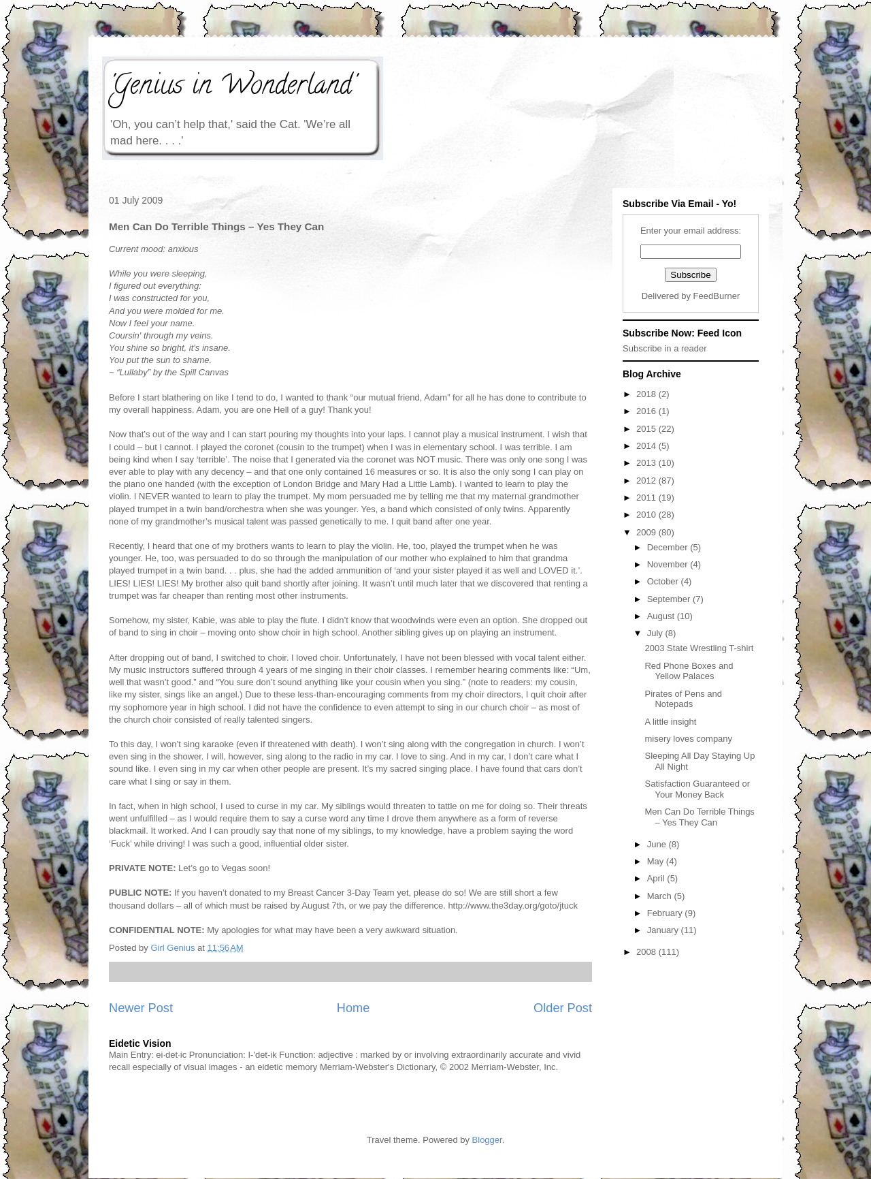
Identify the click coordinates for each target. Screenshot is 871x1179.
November (669, 564)
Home (353, 1008)
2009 (647, 532)
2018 (647, 394)
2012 (647, 480)
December (669, 547)
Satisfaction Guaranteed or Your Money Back (697, 789)
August (662, 616)
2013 (647, 463)
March (660, 896)
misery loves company (688, 739)
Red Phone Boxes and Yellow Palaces (688, 671)
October (664, 581)
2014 (647, 446)
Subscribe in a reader (665, 348)
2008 (647, 952)
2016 (647, 411)
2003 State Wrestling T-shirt (698, 648)
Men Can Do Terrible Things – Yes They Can (699, 817)
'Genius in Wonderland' (232, 87)
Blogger (487, 1140)
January (664, 930)
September (670, 599)
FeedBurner (716, 296)
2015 (647, 429)
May (656, 861)
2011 (647, 497)
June (658, 844)
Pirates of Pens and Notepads (682, 699)
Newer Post (141, 1008)
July (656, 633)
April (657, 878)
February (666, 913)
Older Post (562, 1008)
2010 (647, 514)
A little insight (670, 722)
